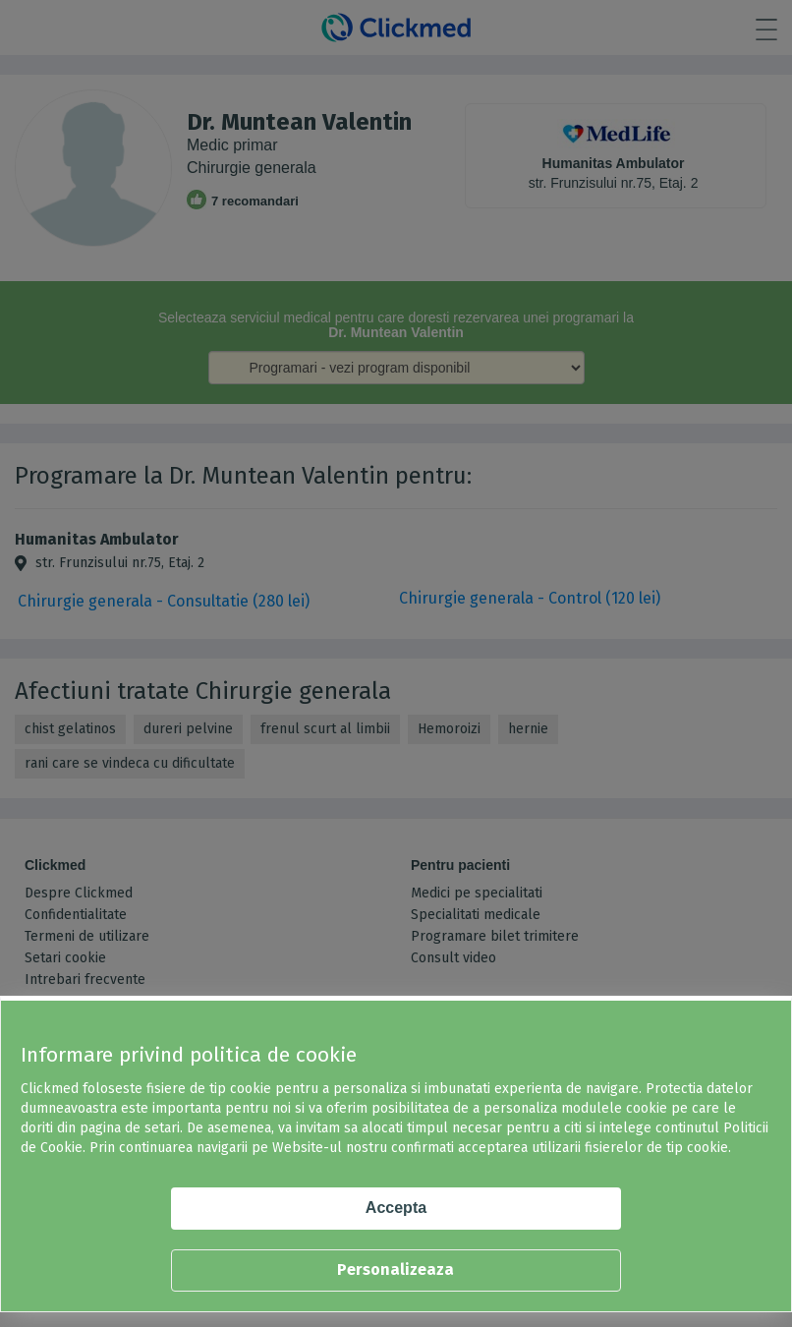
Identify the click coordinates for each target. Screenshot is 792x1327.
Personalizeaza (395, 1269)
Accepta (396, 1207)
